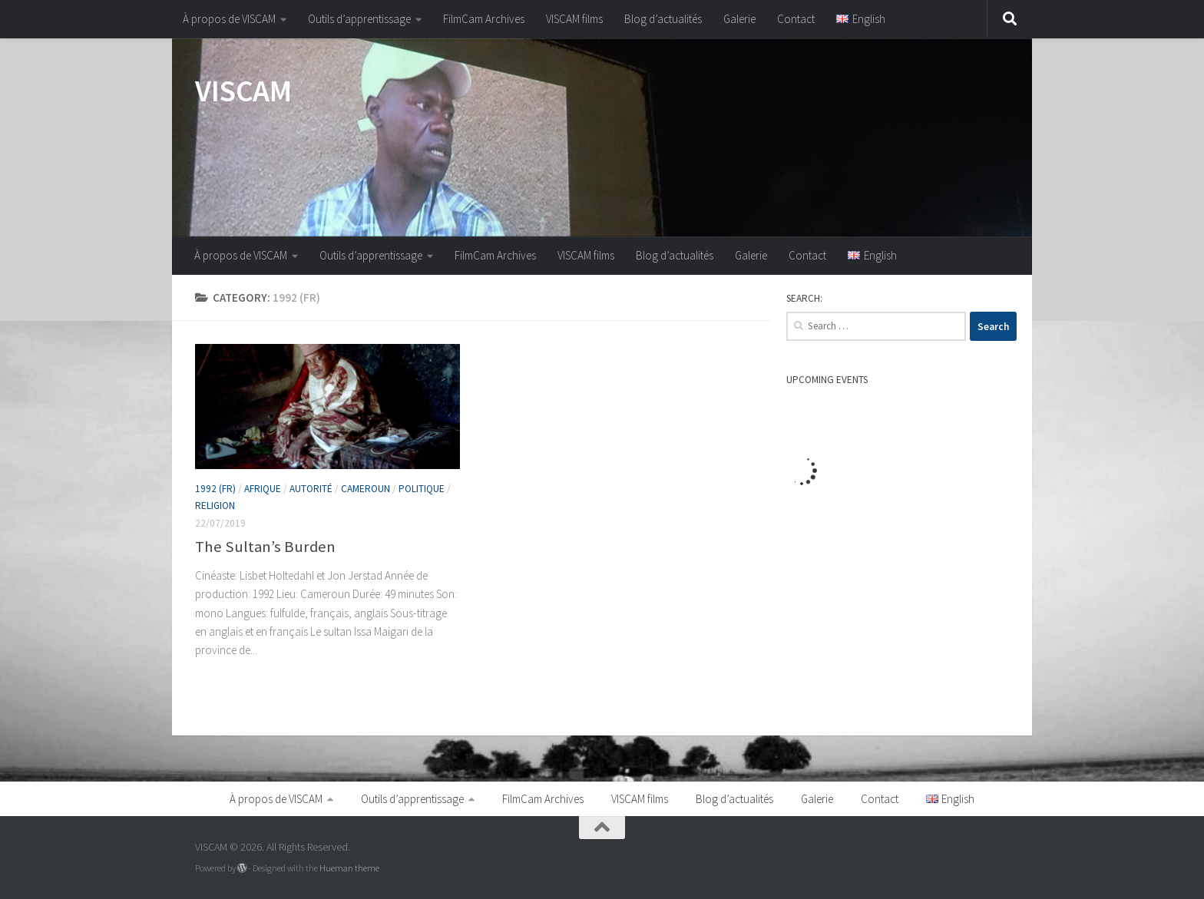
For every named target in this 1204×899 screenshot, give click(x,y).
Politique (422, 488)
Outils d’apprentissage (359, 19)
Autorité (310, 488)
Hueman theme (349, 868)
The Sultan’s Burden (265, 547)
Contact (796, 19)
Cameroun (365, 488)
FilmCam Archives (483, 19)
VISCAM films (574, 19)
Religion (215, 505)
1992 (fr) (215, 488)
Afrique (262, 488)
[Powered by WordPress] (241, 868)
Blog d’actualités (663, 19)
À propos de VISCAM (229, 19)
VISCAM (243, 90)
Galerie (739, 19)
